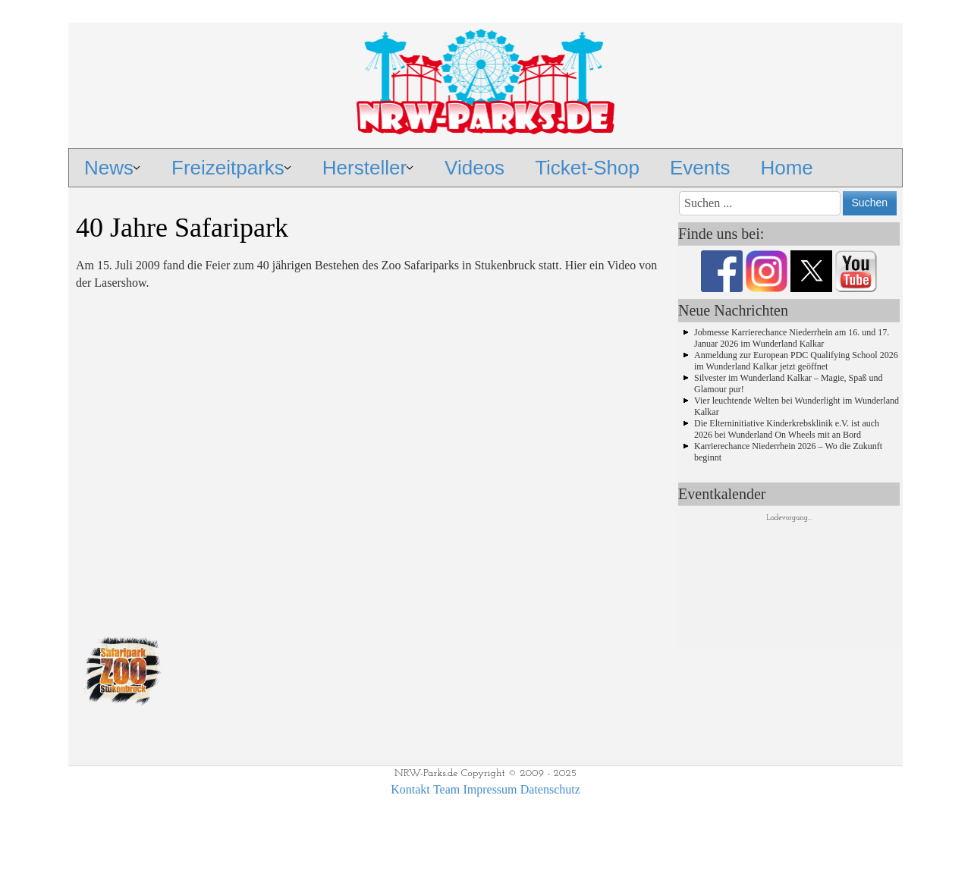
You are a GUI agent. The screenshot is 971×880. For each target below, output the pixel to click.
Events (700, 167)
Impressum (490, 789)
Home (786, 167)
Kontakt (410, 789)
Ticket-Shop (587, 167)
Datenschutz (550, 789)
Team (446, 789)
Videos (474, 167)
